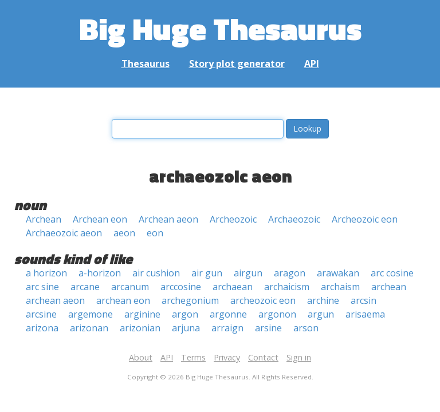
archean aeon (55, 300)
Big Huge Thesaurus (220, 28)
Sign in (298, 357)
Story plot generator (237, 63)
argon (185, 314)
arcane (85, 286)
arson (306, 328)
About (140, 357)
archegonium (190, 300)
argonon (277, 314)
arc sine (42, 286)
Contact (263, 357)
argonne (228, 314)
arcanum (130, 286)
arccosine (180, 286)
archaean (233, 286)
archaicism (286, 286)
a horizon (46, 273)
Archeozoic (233, 219)
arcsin (363, 300)
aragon (289, 273)
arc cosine (392, 273)
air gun (206, 273)
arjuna (186, 328)
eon (155, 233)
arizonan (89, 328)
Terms (193, 357)
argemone (90, 314)
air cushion (156, 273)
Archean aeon (168, 219)
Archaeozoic (294, 219)
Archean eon (100, 219)
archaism (340, 286)
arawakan (338, 273)
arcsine (41, 314)
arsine (268, 328)
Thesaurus (145, 63)
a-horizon (99, 273)
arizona (42, 328)
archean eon (123, 300)
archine (323, 300)
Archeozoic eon (365, 219)
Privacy (227, 357)
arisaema (365, 314)
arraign (227, 328)
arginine (142, 314)
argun (321, 314)
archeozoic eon (263, 300)
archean (388, 286)
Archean (43, 219)
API (311, 63)
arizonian (140, 328)
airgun (248, 273)
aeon (124, 233)
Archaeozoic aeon (64, 233)
